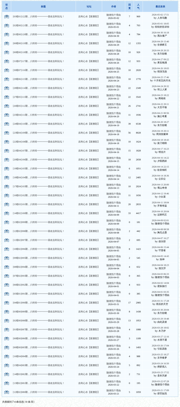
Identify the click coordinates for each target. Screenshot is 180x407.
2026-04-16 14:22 (160, 157)
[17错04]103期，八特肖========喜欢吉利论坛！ (39, 186)
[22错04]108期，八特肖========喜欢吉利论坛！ (39, 141)
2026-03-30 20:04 (160, 309)
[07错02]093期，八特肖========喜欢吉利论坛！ (39, 275)
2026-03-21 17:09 (160, 390)
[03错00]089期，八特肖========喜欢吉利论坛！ (39, 311)
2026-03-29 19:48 (160, 318)
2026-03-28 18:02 (160, 327)
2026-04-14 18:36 (160, 175)
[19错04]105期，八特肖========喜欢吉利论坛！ (39, 168)
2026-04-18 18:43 (160, 140)
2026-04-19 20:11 (160, 131)
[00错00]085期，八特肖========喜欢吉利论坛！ (39, 347)
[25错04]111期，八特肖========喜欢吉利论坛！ (38, 114)
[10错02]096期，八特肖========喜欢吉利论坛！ (39, 249)
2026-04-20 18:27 (160, 122)
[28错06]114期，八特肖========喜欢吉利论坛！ (39, 88)
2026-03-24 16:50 (160, 363)
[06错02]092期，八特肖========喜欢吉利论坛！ (39, 284)
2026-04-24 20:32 (160, 86)
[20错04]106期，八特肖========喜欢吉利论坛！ (39, 159)
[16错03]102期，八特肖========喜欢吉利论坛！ (39, 195)
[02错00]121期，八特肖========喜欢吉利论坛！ (39, 25)
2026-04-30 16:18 (160, 32)
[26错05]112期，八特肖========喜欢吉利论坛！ (39, 106)
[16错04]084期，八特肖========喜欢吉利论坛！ (39, 356)
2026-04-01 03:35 (160, 292)
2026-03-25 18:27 (160, 354)
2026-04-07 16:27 (160, 238)
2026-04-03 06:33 (160, 274)
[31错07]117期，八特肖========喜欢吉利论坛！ (39, 61)
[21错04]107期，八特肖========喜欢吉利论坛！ (39, 150)
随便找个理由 (113, 15)
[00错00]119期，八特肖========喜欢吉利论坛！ (39, 43)
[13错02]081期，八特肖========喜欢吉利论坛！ (39, 383)
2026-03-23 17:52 (160, 372)
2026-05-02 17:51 (160, 14)
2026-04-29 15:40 (160, 41)
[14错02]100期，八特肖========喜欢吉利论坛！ (39, 213)
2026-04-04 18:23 (160, 265)
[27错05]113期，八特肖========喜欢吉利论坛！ (39, 97)
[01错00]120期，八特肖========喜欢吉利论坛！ (39, 34)
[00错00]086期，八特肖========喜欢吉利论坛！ (39, 338)
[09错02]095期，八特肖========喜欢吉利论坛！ (39, 258)
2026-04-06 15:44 (160, 247)
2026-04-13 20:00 (160, 184)
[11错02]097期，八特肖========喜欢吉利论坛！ (39, 240)
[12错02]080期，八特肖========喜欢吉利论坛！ (39, 392)
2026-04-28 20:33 (160, 50)
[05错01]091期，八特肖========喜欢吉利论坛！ (39, 293)
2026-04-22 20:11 (160, 104)
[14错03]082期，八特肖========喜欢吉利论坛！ (39, 374)
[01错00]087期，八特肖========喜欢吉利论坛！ (39, 329)
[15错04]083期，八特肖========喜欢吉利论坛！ (39, 365)
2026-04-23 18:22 (160, 95)
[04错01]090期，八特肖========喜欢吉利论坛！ (39, 302)
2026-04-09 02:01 (160, 220)
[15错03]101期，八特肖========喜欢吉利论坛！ (39, 204)
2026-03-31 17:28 (160, 300)
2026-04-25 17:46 (160, 77)
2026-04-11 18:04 (160, 202)
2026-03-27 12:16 (160, 336)
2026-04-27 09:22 (160, 59)
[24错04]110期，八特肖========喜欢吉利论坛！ (39, 123)
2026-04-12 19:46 (160, 193)
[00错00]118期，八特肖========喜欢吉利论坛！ (39, 52)
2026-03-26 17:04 (160, 345)
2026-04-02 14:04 (160, 283)
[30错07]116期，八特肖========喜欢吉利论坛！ (39, 70)
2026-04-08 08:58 (160, 229)
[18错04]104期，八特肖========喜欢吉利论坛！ (39, 177)
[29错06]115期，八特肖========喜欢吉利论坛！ (39, 79)
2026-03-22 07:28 (160, 381)
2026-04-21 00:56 (160, 113)
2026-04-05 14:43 (160, 256)
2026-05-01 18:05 (160, 23)
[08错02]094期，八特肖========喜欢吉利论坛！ (39, 267)
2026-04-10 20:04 (160, 211)
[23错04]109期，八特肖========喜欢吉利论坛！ (39, 132)
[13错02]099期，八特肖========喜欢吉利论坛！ (39, 222)
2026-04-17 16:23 (160, 148)
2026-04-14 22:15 (160, 166)
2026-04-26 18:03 (160, 68)
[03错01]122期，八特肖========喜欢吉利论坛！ (39, 16)
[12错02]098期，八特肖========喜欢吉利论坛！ (39, 231)
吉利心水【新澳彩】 (89, 16)
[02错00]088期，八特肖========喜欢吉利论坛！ (39, 320)
